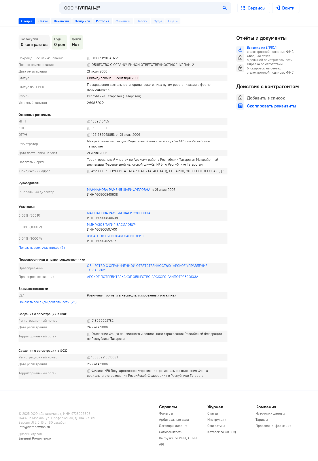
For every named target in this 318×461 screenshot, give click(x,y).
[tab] (27, 21)
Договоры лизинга (173, 426)
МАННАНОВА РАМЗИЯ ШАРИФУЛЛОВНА (118, 190)
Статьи (212, 413)
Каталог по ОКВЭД (221, 432)
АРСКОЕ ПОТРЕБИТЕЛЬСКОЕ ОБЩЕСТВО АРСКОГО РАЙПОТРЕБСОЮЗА (142, 277)
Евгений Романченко (35, 438)
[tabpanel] (123, 207)
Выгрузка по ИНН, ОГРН (178, 438)
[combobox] (139, 8)
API (161, 444)
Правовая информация (273, 426)
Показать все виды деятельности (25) (48, 302)
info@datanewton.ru (34, 427)
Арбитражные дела (174, 420)
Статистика (216, 426)
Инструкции (217, 420)
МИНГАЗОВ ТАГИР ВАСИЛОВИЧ (111, 225)
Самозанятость (170, 432)
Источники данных (270, 413)
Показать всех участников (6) (42, 248)
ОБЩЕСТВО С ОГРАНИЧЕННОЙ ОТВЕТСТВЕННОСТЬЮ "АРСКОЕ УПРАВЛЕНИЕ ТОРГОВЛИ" (147, 268)
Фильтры (166, 413)
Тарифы (262, 420)
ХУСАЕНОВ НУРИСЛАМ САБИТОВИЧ (115, 236)
